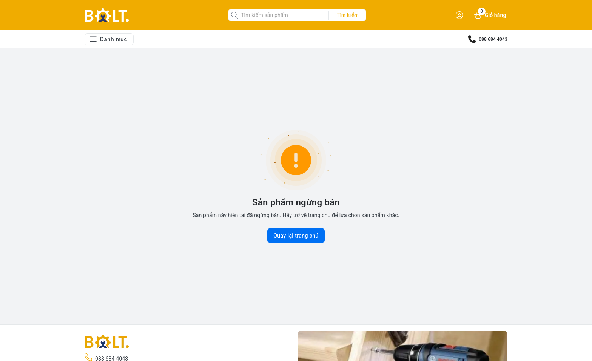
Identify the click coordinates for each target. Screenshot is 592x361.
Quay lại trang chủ (296, 236)
